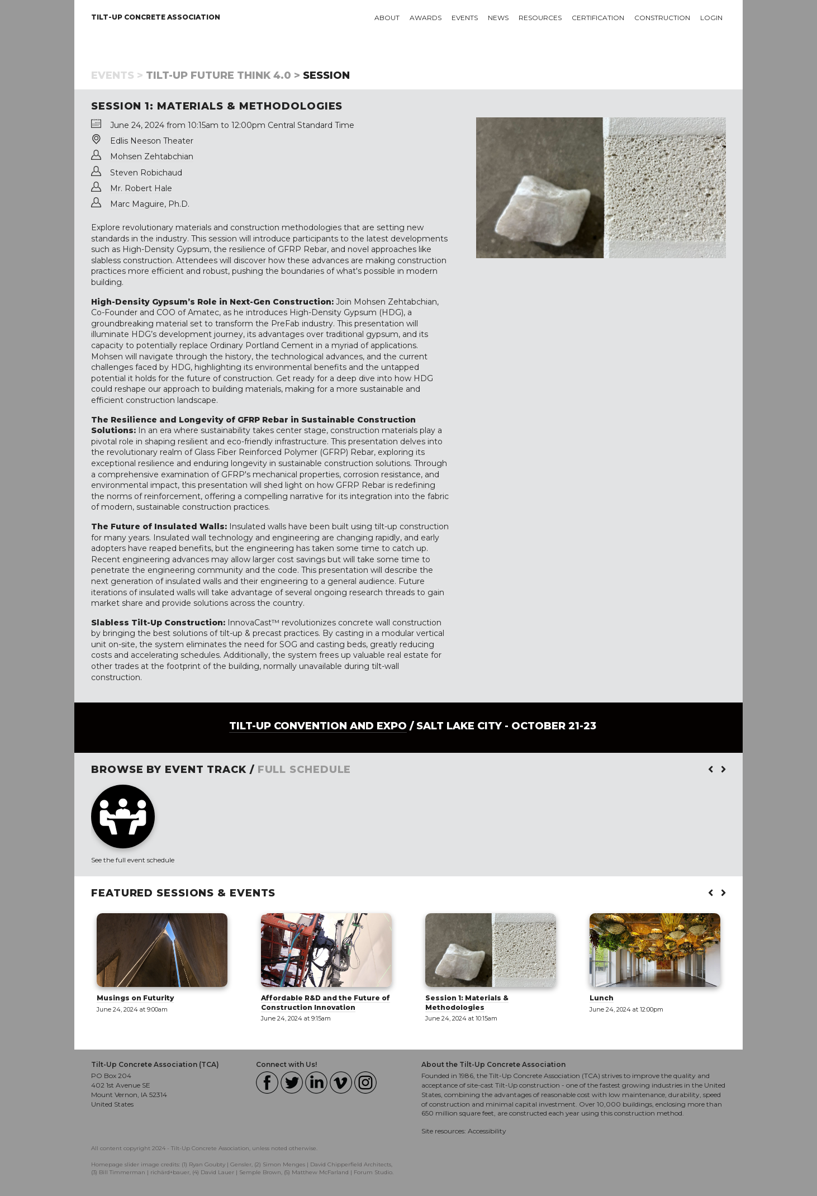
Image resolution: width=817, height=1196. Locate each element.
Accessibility (487, 1131)
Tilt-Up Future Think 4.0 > (223, 75)
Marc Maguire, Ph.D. (149, 204)
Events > (117, 75)
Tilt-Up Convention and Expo (318, 726)
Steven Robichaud (146, 173)
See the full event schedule (132, 860)
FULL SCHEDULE (305, 769)
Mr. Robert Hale (141, 188)
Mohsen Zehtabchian (151, 156)
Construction (662, 17)
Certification (598, 17)
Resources (540, 17)
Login (711, 17)
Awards (425, 17)
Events (465, 17)
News (498, 17)
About (387, 17)
